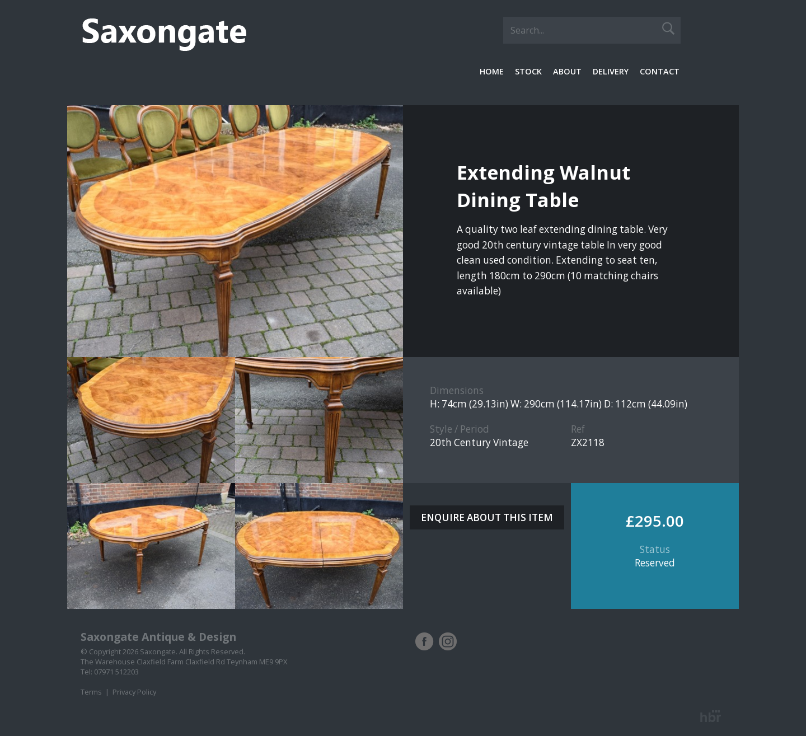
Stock (528, 71)
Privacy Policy (134, 692)
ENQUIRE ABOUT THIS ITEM (487, 517)
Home (492, 71)
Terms (91, 692)
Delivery (611, 71)
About (567, 71)
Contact (660, 71)
